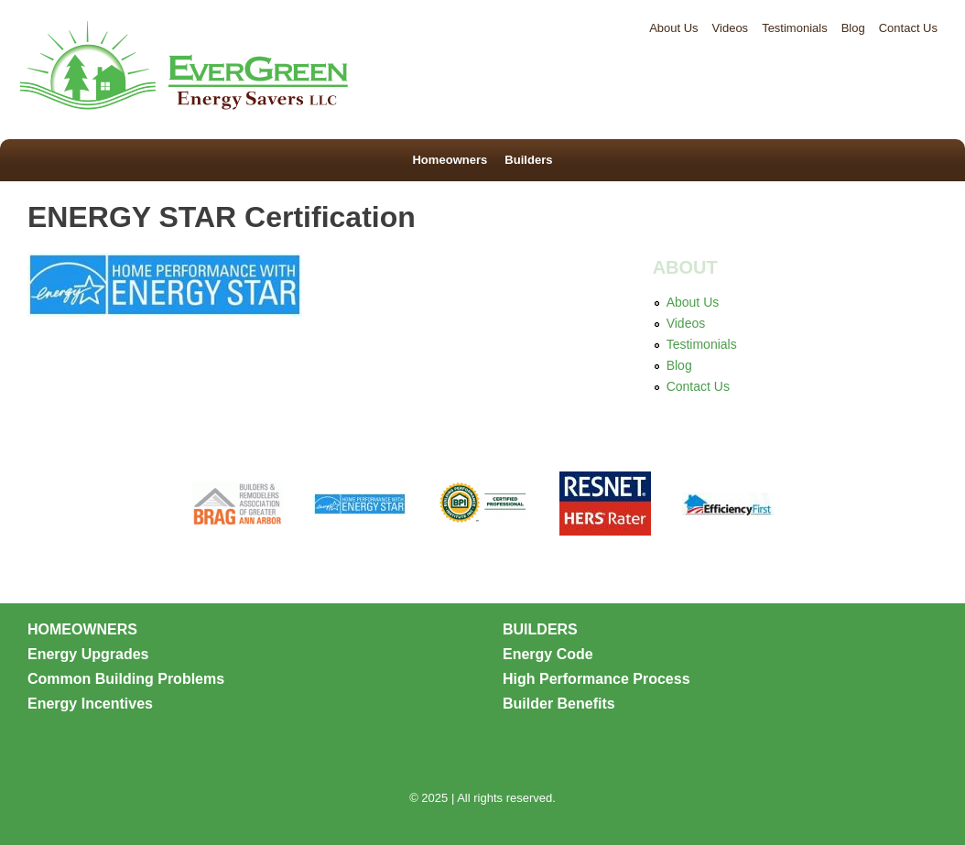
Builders (525, 160)
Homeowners (453, 160)
